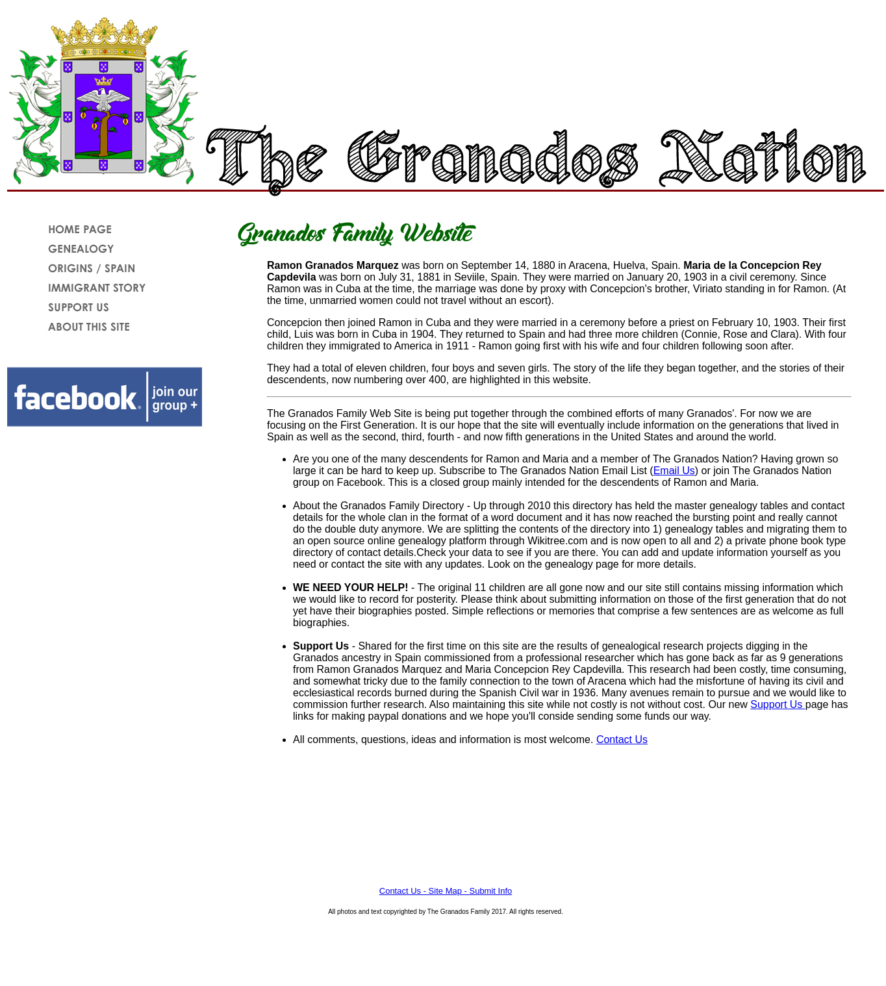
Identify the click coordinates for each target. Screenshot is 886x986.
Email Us (674, 470)
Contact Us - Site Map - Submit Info (445, 891)
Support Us (777, 704)
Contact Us (622, 739)
